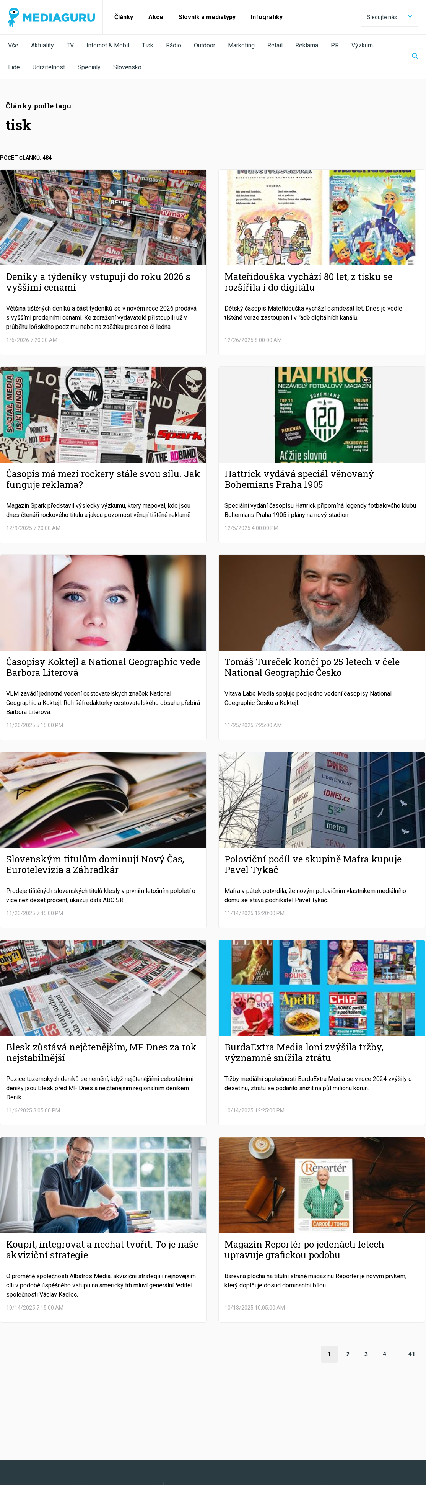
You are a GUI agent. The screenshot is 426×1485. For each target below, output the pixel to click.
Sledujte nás (389, 17)
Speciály (89, 67)
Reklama (306, 45)
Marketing (241, 45)
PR (335, 45)
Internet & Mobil (107, 45)
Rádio (173, 45)
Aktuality (42, 45)
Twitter (121, 1422)
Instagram (284, 1422)
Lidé (14, 67)
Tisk (147, 45)
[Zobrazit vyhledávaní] (410, 57)
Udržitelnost (49, 67)
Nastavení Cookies (166, 1443)
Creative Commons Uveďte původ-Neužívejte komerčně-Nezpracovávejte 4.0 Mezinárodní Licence (113, 1465)
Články (123, 17)
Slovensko (127, 67)
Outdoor (204, 45)
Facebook (43, 1422)
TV (70, 45)
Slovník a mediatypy (207, 17)
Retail (275, 45)
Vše (13, 45)
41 (411, 1354)
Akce (155, 17)
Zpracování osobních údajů (104, 1443)
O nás (14, 1443)
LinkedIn (200, 1422)
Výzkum (362, 45)
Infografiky (267, 17)
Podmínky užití (46, 1443)
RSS (358, 1422)
